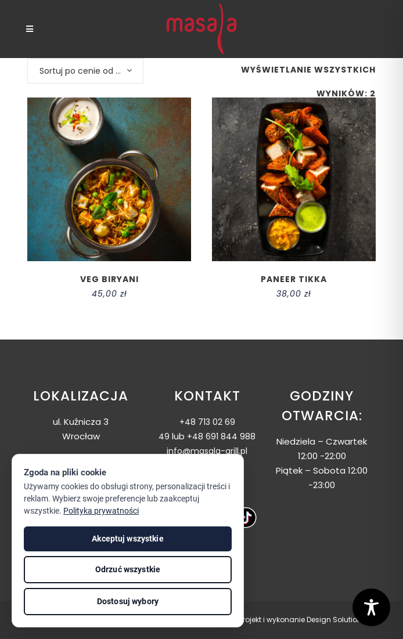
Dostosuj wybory (128, 601)
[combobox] (85, 71)
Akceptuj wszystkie (128, 538)
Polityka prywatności (101, 510)
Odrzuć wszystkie (127, 569)
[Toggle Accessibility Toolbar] (371, 607)
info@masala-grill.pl (207, 451)
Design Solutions (336, 619)
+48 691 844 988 (221, 436)
